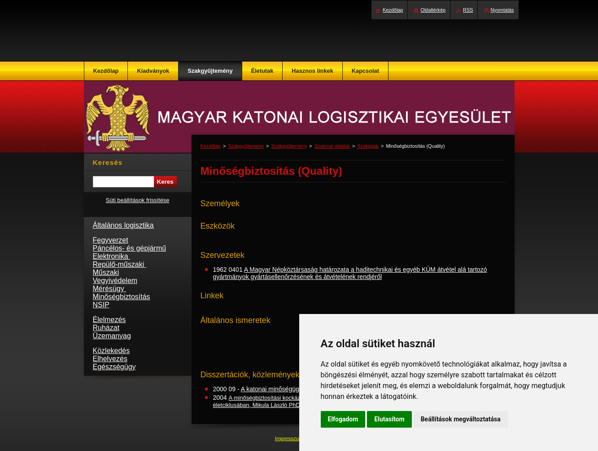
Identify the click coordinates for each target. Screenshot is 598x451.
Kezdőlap (211, 146)
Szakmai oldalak (332, 146)
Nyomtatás (502, 10)
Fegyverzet (110, 240)
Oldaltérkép (432, 10)
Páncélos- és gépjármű (129, 248)
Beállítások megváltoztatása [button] (461, 419)
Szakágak (368, 146)
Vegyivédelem (115, 280)
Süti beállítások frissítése (138, 200)
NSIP (101, 305)
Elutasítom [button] (389, 419)
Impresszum (290, 438)
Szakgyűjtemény (246, 146)
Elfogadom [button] (343, 419)
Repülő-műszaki (119, 264)
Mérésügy (110, 288)
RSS (468, 10)
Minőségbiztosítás (121, 297)
